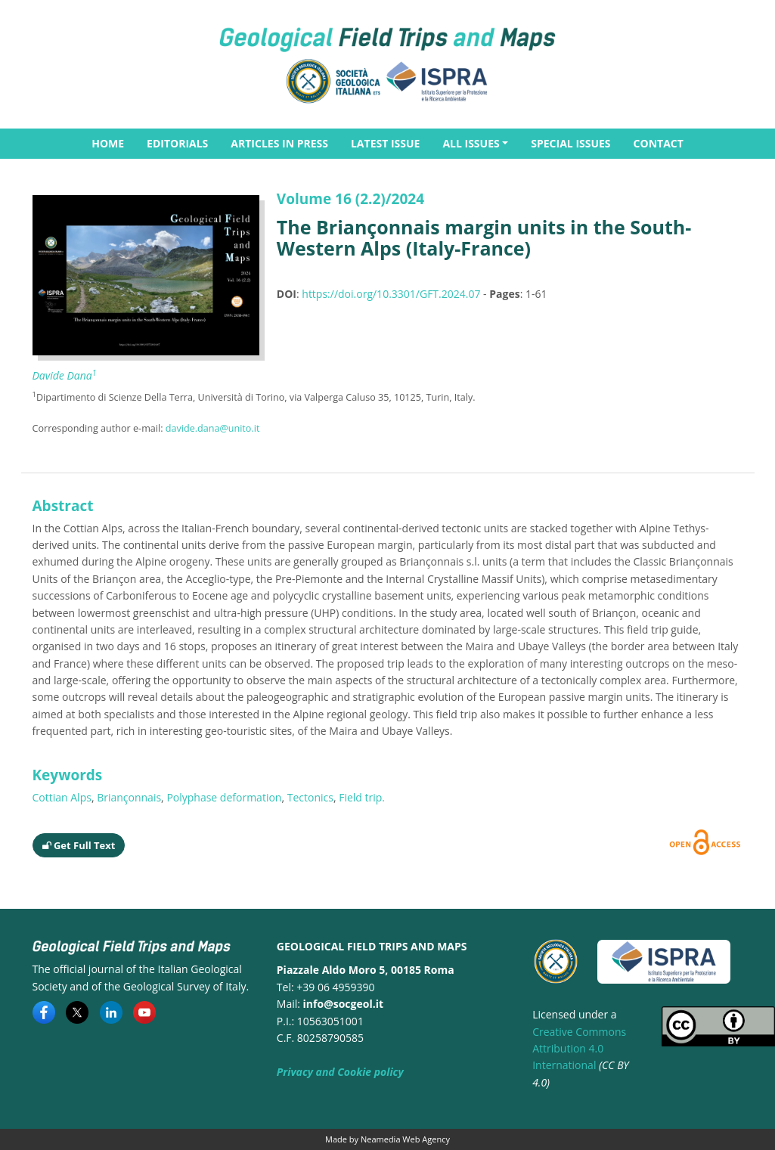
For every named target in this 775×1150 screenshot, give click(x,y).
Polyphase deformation (223, 797)
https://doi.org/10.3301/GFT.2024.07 (391, 294)
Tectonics (310, 797)
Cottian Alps (62, 797)
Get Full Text (79, 845)
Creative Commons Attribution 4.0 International (579, 1048)
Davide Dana (65, 375)
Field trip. (362, 797)
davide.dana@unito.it (213, 428)
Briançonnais (129, 797)
